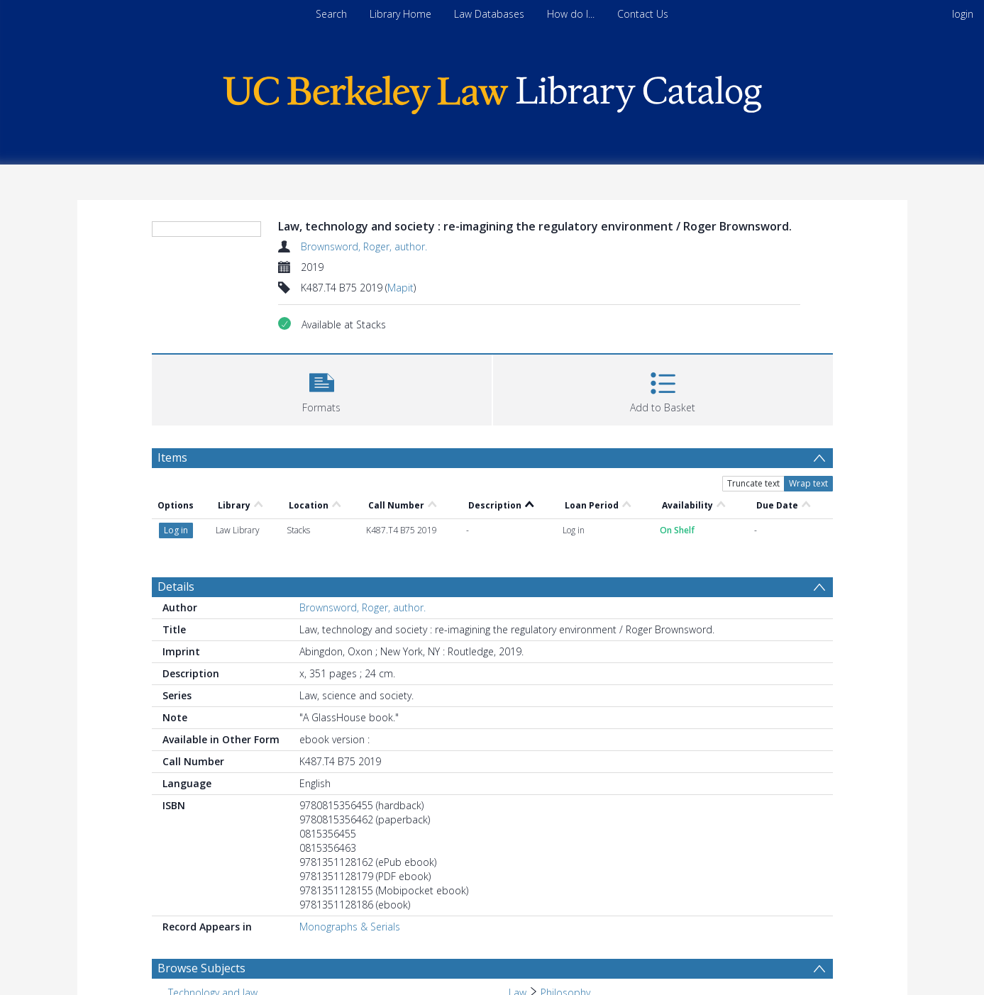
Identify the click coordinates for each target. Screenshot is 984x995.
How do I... (571, 14)
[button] (322, 388)
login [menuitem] (962, 14)
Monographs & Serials (349, 926)
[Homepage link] (492, 91)
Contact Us (642, 14)
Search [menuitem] (331, 14)
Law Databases (489, 14)
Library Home (400, 14)
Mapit (400, 287)
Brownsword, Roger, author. (364, 246)
